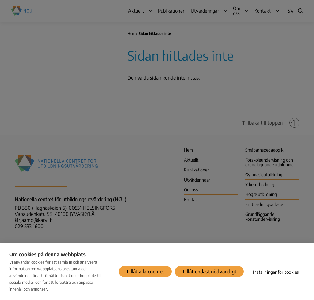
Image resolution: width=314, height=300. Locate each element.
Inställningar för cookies (276, 272)
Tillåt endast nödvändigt (209, 271)
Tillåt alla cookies (145, 271)
